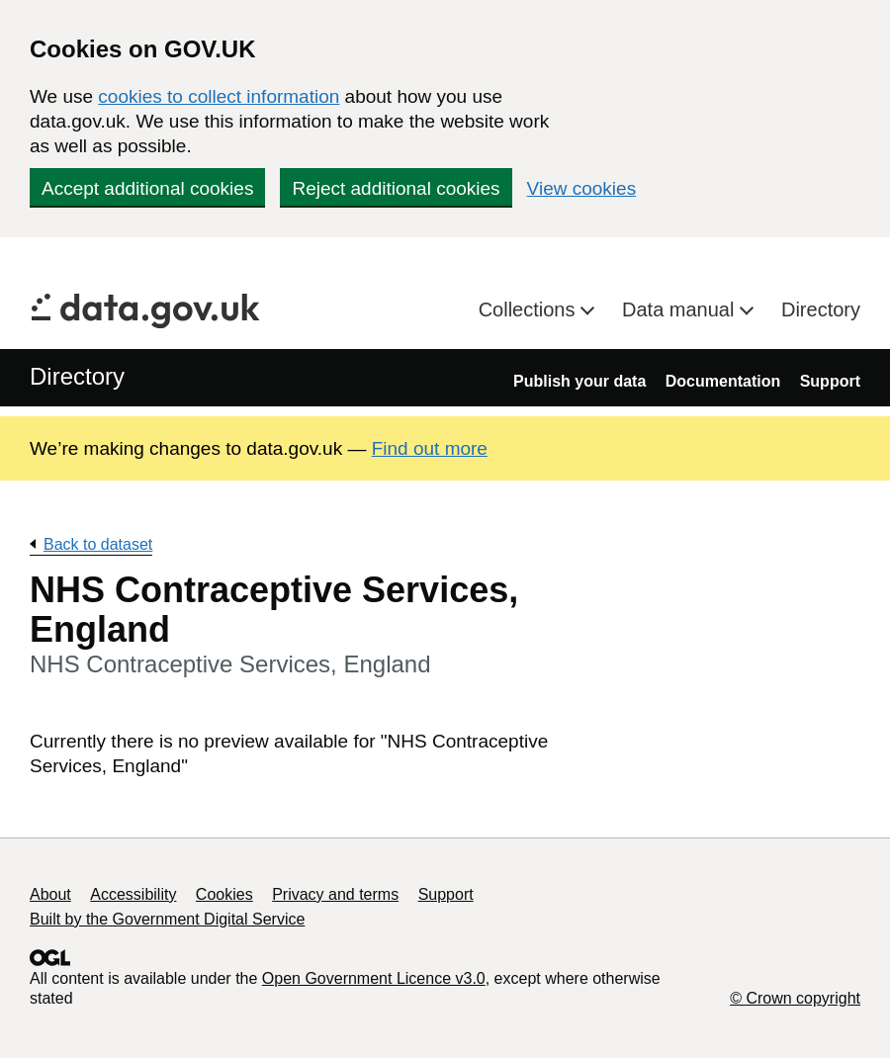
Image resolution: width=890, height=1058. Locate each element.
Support (830, 381)
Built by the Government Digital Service (167, 919)
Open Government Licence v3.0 (374, 978)
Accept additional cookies (147, 188)
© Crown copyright (795, 998)
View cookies (582, 188)
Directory (820, 309)
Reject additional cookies (395, 188)
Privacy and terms (335, 894)
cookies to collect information (218, 96)
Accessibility (133, 894)
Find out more (430, 448)
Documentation (723, 381)
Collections (529, 309)
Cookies (224, 894)
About (50, 894)
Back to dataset (98, 544)
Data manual (681, 309)
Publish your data (579, 381)
